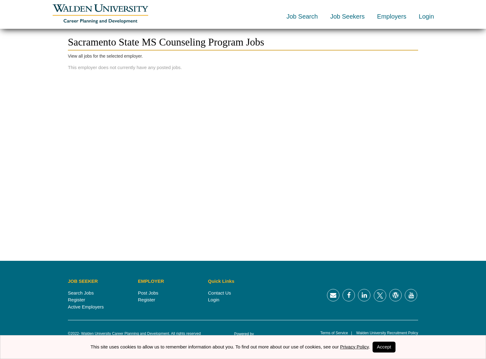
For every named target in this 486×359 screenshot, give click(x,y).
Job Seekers (347, 16)
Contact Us (219, 293)
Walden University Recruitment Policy (385, 333)
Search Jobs (81, 293)
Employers (391, 16)
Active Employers (86, 306)
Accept (384, 346)
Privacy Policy (354, 346)
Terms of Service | (336, 333)
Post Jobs (148, 293)
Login (426, 16)
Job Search (302, 16)
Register (76, 299)
